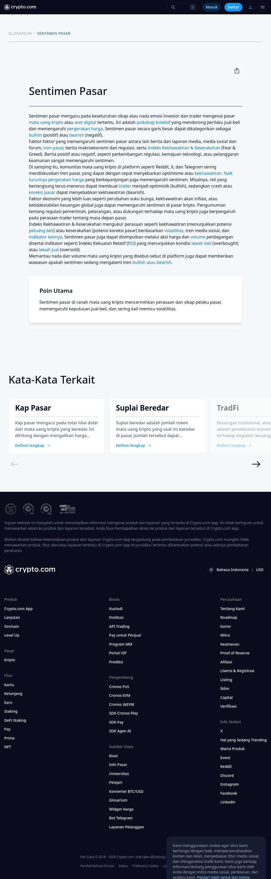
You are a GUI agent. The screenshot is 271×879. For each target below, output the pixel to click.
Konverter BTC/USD (126, 791)
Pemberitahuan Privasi (97, 866)
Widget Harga (121, 809)
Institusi (116, 617)
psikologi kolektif (153, 122)
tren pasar (53, 148)
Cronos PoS (119, 686)
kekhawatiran (208, 173)
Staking (10, 711)
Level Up (11, 635)
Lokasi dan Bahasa (177, 866)
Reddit (226, 766)
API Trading (119, 626)
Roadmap (228, 617)
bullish (35, 135)
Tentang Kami (232, 608)
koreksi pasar (42, 192)
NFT (7, 747)
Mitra (225, 635)
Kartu (9, 684)
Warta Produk (232, 748)
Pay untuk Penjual (125, 635)
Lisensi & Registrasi (237, 670)
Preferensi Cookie (145, 866)
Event (225, 757)
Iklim (224, 688)
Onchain (11, 626)
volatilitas (173, 230)
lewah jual (49, 250)
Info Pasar (118, 764)
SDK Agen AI (120, 731)
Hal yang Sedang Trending (243, 740)
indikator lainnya (45, 237)
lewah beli (201, 243)
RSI (131, 243)
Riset (113, 756)
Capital (226, 697)
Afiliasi (226, 662)
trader (125, 186)
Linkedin (228, 802)
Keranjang (13, 693)
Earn (8, 702)
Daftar (233, 7)
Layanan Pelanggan (126, 827)
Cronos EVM (119, 695)
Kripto (9, 660)
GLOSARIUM (20, 33)
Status (123, 866)
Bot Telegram (121, 818)
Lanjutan (12, 617)
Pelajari (115, 782)
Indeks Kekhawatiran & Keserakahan (184, 148)
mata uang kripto (46, 122)
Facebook (228, 793)
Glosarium (118, 800)
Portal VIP (118, 653)
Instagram (229, 784)
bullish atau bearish (151, 262)
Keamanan (230, 644)
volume (198, 237)
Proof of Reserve (235, 653)
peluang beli (41, 230)
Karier (225, 626)
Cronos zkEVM (121, 704)
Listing (226, 679)
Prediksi (116, 662)
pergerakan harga (85, 129)
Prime (9, 738)
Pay (7, 729)
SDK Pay (116, 722)
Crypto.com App (18, 608)
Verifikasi (228, 706)
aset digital (85, 122)
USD (260, 569)
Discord (227, 775)
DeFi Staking (15, 720)
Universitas (119, 773)
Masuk (212, 7)
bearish (76, 135)
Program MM (120, 644)
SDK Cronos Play (123, 713)
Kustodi (116, 608)
